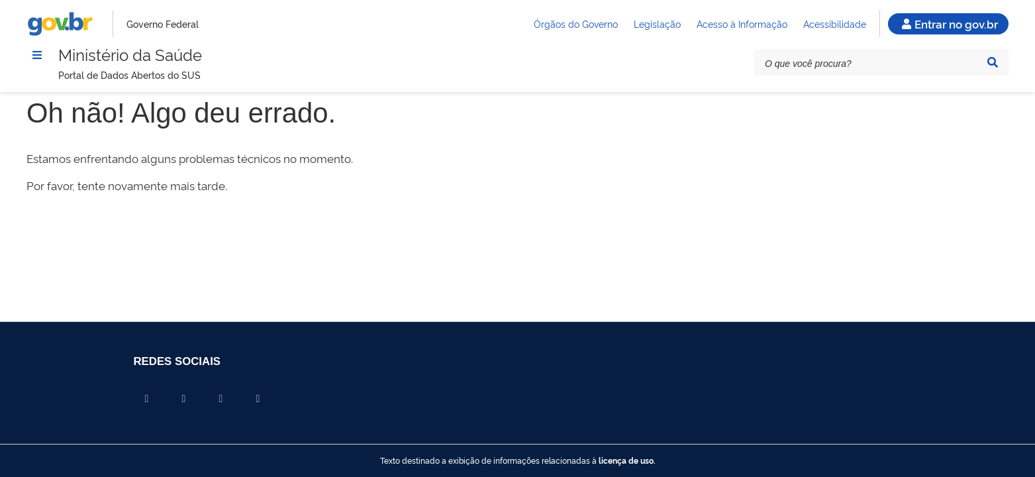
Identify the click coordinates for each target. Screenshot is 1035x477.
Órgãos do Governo (576, 23)
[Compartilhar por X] (184, 399)
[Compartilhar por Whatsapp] (258, 399)
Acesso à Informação (742, 23)
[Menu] (37, 55)
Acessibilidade (834, 23)
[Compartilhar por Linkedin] (221, 399)
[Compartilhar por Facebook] (147, 399)
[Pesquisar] (992, 62)
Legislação (657, 23)
